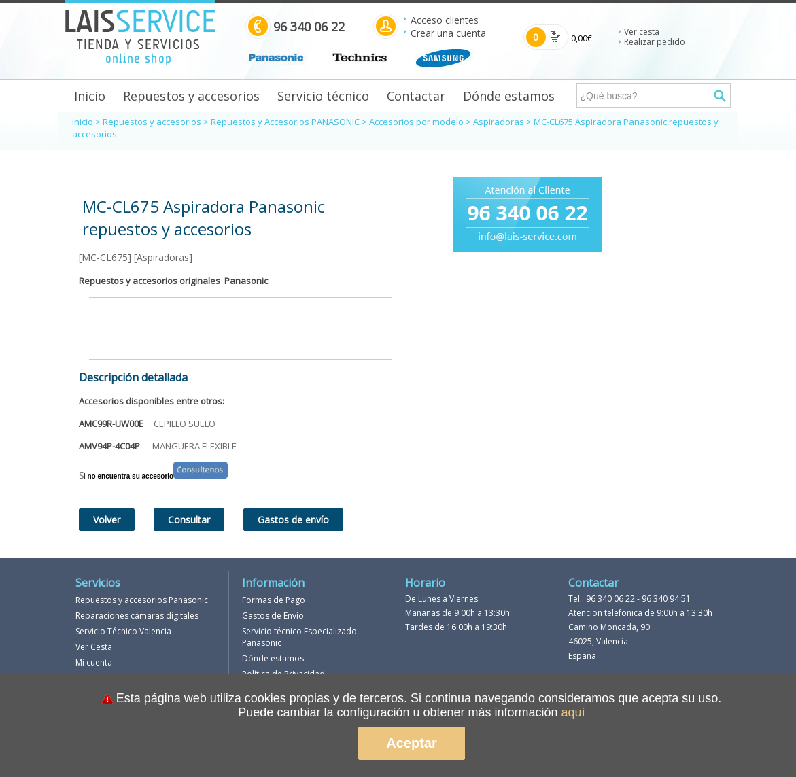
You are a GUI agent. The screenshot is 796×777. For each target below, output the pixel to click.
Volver (106, 519)
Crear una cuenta (448, 33)
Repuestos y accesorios (191, 96)
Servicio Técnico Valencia (123, 631)
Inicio (89, 96)
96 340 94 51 (666, 598)
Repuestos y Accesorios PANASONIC (285, 122)
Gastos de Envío (273, 615)
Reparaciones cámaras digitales (136, 615)
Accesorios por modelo (416, 122)
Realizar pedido (654, 42)
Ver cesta (641, 31)
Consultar (189, 519)
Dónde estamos (509, 96)
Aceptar (411, 743)
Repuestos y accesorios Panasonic (141, 600)
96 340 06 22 (610, 598)
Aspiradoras (498, 122)
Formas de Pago (273, 600)
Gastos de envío (293, 519)
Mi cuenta (93, 662)
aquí (573, 712)
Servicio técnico (323, 96)
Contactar (416, 96)
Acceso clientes (445, 20)
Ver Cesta (93, 647)
